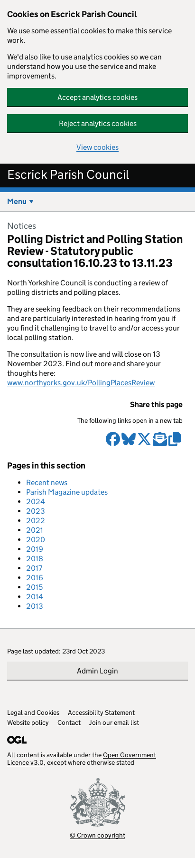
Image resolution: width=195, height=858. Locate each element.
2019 (34, 549)
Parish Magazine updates (67, 492)
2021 (34, 530)
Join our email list (114, 722)
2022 (35, 520)
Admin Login (97, 670)
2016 (34, 577)
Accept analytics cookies (97, 97)
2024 (35, 501)
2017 (34, 568)
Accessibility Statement (101, 712)
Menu (17, 201)
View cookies (97, 147)
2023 (35, 511)
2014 (34, 596)
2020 (35, 539)
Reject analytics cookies (98, 123)
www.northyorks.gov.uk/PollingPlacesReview (81, 382)
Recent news (46, 482)
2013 (34, 606)
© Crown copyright (97, 835)
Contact (69, 722)
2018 (34, 558)
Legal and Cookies (33, 712)
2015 (34, 587)
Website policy (28, 722)
